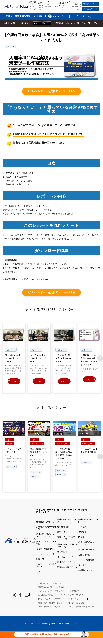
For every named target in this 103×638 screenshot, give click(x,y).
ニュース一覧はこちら (42, 23)
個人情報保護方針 (46, 601)
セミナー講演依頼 (76, 609)
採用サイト (83, 571)
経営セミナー (63, 538)
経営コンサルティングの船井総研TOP (19, 29)
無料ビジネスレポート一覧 (49, 29)
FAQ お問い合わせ (76, 605)
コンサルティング (65, 563)
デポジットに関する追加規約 (51, 598)
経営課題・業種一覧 (45, 528)
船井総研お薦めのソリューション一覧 (46, 542)
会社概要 (82, 538)
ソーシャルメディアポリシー (73, 601)
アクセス (82, 533)
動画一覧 (40, 566)
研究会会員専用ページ (67, 574)
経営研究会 (62, 558)
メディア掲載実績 (86, 566)
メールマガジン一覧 (45, 560)
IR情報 (81, 543)
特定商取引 (75, 598)
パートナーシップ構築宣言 (50, 613)
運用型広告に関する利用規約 (51, 594)
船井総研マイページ (66, 568)
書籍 (38, 578)
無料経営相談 (63, 533)
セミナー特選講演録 (45, 555)
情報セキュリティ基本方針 (50, 605)
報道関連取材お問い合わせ (50, 609)
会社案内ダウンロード (88, 577)
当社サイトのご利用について (51, 590)
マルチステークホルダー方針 (81, 613)
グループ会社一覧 (86, 556)
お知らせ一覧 (84, 561)
